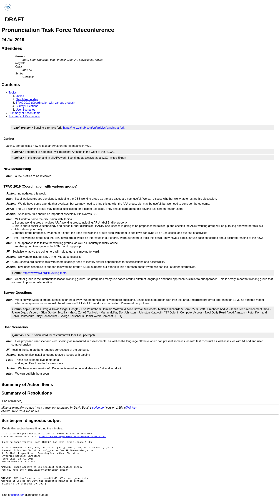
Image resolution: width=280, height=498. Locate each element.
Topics (13, 92)
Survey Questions (27, 106)
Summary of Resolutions (24, 116)
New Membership (27, 99)
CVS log (130, 407)
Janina (20, 95)
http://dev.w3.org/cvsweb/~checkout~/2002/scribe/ (72, 436)
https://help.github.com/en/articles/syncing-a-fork (93, 127)
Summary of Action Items (24, 113)
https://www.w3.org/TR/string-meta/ (45, 272)
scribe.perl (98, 407)
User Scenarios (25, 109)
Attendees (11, 48)
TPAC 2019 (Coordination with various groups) (45, 102)
